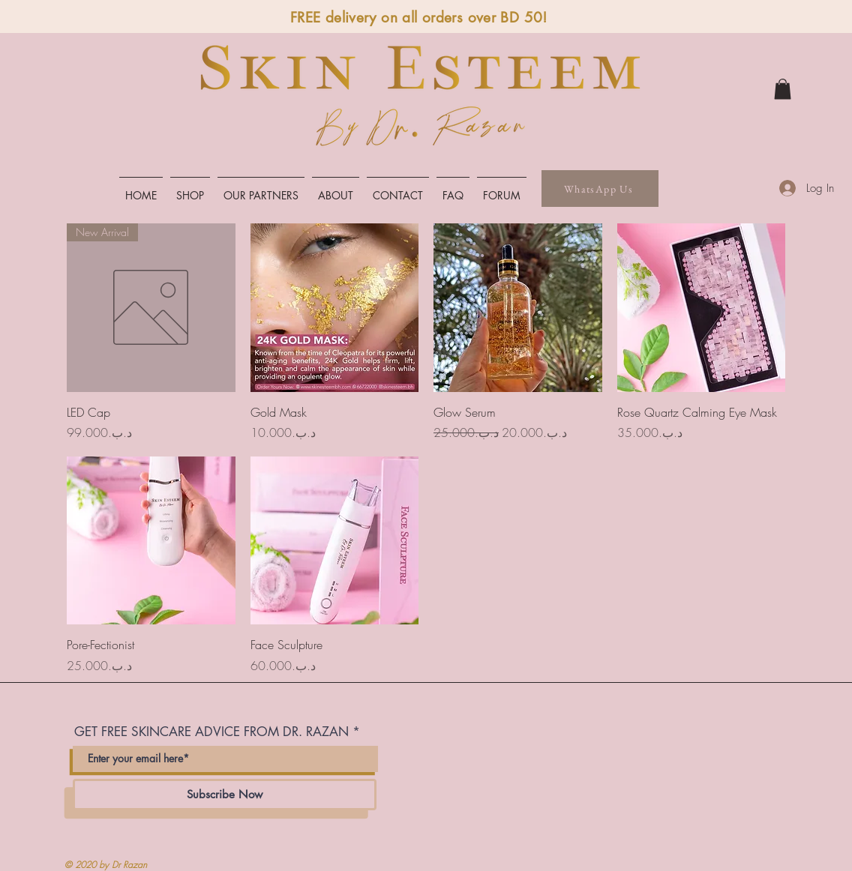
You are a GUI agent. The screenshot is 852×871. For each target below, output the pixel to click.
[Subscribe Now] (224, 794)
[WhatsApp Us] (600, 188)
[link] (782, 89)
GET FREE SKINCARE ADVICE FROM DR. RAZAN (211, 732)
